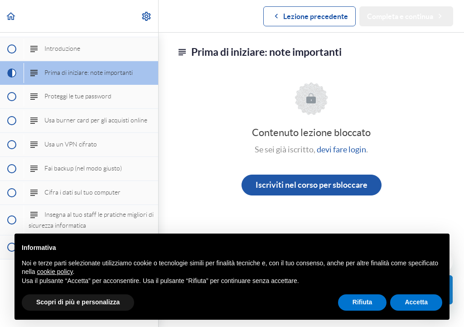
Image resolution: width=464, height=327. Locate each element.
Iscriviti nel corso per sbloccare (311, 185)
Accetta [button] (416, 302)
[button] (11, 16)
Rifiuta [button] (362, 302)
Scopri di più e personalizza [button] (78, 302)
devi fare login (341, 149)
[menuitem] (146, 16)
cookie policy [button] (54, 271)
